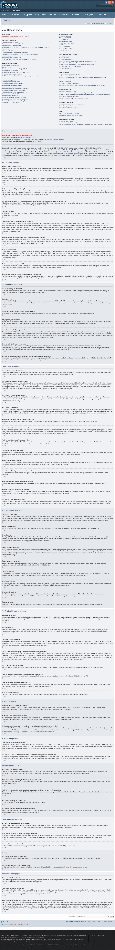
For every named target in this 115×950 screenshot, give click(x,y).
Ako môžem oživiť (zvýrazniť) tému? (12, 102)
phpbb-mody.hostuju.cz (29, 148)
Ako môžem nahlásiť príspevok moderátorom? (14, 97)
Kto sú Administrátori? (65, 56)
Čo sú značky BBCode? (65, 36)
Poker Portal (7, 10)
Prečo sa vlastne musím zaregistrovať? (12, 44)
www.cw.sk (61, 155)
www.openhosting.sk (76, 154)
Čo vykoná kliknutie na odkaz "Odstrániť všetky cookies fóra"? (19, 59)
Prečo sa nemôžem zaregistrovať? (11, 57)
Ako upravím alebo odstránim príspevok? (13, 83)
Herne (4, 15)
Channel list (23, 924)
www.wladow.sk (33, 155)
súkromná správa (59, 139)
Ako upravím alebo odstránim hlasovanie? (13, 90)
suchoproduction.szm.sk (9, 150)
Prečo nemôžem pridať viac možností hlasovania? (15, 88)
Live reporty (101, 15)
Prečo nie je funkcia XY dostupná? (68, 123)
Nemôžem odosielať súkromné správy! (69, 74)
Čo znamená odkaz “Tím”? (66, 68)
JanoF (15, 137)
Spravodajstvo (15, 15)
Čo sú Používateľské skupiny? (67, 59)
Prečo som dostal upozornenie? (10, 95)
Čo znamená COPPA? (8, 56)
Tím (67, 921)
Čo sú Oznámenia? (64, 45)
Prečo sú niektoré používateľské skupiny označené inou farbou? (76, 64)
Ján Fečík (21, 137)
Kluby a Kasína (40, 15)
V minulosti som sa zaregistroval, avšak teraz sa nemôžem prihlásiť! (20, 54)
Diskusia (53, 15)
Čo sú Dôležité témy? (64, 46)
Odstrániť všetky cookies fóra (77, 921)
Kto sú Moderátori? (64, 57)
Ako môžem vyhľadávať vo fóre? (67, 91)
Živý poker (28, 15)
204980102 (93, 148)
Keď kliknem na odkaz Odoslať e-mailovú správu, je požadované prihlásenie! (23, 76)
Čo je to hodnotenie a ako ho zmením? (12, 74)
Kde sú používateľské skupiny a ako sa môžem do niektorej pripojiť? (77, 61)
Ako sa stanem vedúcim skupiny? (68, 63)
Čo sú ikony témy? (64, 50)
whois (101, 902)
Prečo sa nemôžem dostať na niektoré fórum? (14, 92)
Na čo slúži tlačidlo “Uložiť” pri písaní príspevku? (15, 99)
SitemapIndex (6, 924)
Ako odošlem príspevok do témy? (11, 81)
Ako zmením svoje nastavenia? (10, 65)
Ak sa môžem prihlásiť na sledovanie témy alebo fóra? (73, 105)
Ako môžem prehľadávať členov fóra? (69, 96)
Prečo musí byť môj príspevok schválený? (13, 101)
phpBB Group (68, 880)
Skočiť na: (72, 916)
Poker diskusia (16, 10)
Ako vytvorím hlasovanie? (9, 87)
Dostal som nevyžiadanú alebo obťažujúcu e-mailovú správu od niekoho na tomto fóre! (82, 77)
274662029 (60, 148)
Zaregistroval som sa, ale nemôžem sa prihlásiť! (15, 52)
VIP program (88, 15)
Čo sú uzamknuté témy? (65, 48)
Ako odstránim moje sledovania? (67, 107)
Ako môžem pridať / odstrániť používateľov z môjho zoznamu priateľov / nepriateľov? (82, 85)
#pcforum (50, 139)
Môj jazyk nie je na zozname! (10, 70)
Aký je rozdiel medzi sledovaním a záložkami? (71, 104)
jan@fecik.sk (15, 139)
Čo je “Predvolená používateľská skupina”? (70, 66)
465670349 (9, 154)
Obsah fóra (7, 20)
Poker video (76, 15)
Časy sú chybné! (6, 67)
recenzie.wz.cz (103, 155)
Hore (4, 157)
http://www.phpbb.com (90, 890)
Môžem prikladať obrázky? (66, 41)
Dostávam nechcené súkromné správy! (69, 76)
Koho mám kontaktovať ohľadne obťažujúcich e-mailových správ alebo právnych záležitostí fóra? (85, 124)
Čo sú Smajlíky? (63, 39)
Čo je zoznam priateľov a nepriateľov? (69, 83)
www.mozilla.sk (103, 152)
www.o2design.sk (74, 148)
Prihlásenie (110, 23)
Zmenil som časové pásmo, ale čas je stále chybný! (16, 69)
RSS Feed (15, 924)
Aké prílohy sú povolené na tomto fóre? (69, 113)
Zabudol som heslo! (7, 51)
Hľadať (88, 23)
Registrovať (101, 23)
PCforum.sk (29, 137)
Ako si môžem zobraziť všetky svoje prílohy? (71, 115)
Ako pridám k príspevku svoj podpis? (12, 85)
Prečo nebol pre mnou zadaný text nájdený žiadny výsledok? (75, 93)
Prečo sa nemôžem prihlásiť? (10, 42)
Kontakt (30, 944)
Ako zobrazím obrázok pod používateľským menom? (16, 72)
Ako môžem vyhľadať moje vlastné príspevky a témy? (73, 98)
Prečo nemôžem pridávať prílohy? (11, 94)
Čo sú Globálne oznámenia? (66, 43)
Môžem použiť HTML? (65, 38)
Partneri (25, 944)
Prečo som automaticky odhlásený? (11, 45)
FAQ (94, 23)
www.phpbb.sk (26, 152)
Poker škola (63, 15)
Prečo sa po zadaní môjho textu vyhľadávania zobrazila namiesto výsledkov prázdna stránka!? (84, 94)
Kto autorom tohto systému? (66, 121)
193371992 (27, 139)
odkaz (38, 141)
